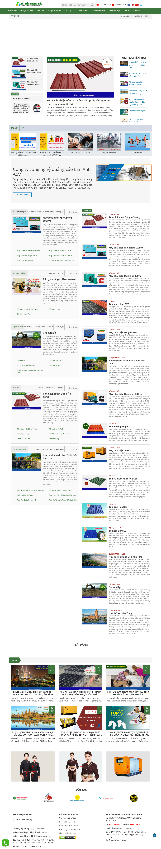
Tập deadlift (137, 152)
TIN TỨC (14, 660)
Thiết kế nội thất (47, 327)
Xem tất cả (73, 212)
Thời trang (20, 212)
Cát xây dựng (59, 327)
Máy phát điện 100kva (25, 260)
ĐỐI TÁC (81, 789)
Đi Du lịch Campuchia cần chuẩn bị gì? (138, 91)
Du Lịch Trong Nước (41, 449)
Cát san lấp (21, 360)
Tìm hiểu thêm (22, 195)
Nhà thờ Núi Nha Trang (25, 495)
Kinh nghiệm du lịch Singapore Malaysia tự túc (137, 65)
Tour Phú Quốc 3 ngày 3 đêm (27, 500)
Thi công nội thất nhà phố (26, 365)
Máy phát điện (114, 245)
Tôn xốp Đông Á (55, 439)
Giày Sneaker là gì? (137, 110)
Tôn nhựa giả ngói (23, 434)
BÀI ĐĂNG (81, 644)
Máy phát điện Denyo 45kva (27, 256)
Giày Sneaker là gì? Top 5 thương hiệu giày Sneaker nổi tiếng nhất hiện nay (128, 735)
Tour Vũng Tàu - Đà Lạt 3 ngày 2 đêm (62, 495)
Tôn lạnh (40, 388)
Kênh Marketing (24, 819)
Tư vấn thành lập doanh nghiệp (53, 212)
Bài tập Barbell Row (24, 314)
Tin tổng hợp (115, 11)
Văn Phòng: (121, 840)
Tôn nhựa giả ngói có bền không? (138, 74)
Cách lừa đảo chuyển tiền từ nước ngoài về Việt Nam (52, 153)
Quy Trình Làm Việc (67, 818)
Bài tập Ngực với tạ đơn (80, 152)
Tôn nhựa (60, 388)
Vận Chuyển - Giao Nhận (69, 829)
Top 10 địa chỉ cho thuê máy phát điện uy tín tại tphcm (137, 102)
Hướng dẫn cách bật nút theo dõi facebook (23, 153)
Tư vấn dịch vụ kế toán (33, 212)
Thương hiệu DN (99, 11)
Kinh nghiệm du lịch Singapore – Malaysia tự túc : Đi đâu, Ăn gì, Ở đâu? (33, 694)
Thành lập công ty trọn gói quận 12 (61, 260)
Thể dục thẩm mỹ (27, 11)
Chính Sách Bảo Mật (67, 833)
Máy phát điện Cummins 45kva (60, 251)
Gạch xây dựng (27, 327)
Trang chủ (12, 11)
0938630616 (119, 4)
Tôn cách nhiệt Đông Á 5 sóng (27, 429)
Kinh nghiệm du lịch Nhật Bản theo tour (31, 490)
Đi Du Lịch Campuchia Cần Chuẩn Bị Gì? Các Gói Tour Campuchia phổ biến (33, 735)
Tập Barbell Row (109, 152)
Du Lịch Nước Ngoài (57, 449)
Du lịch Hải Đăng (55, 11)
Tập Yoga (60, 273)
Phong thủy (84, 11)
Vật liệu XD (71, 11)
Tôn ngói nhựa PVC (56, 429)
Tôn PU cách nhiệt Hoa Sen (59, 434)
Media (14, 128)
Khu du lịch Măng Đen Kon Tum (60, 490)
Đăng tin (136, 11)
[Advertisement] (80, 38)
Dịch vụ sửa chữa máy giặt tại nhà (136, 83)
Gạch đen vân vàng (56, 360)
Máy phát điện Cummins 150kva (60, 256)
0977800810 (103, 4)
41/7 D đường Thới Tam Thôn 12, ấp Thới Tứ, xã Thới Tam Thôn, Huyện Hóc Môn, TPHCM (125, 834)
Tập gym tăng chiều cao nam (27, 309)
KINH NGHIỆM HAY (134, 58)
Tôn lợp (41, 11)
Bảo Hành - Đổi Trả (67, 822)
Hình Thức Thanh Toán (68, 825)
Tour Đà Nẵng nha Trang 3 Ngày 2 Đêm (63, 500)
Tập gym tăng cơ (55, 309)
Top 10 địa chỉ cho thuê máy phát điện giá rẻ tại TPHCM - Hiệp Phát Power (80, 735)
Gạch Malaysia (54, 365)
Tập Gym (52, 273)
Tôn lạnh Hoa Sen (23, 439)
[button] (148, 144)
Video (23, 128)
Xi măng (37, 327)
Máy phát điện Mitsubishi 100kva (28, 251)
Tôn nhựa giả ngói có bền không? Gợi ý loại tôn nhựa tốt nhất (80, 693)
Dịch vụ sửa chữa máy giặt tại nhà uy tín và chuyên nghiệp (128, 693)
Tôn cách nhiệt (50, 388)
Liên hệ (127, 11)
